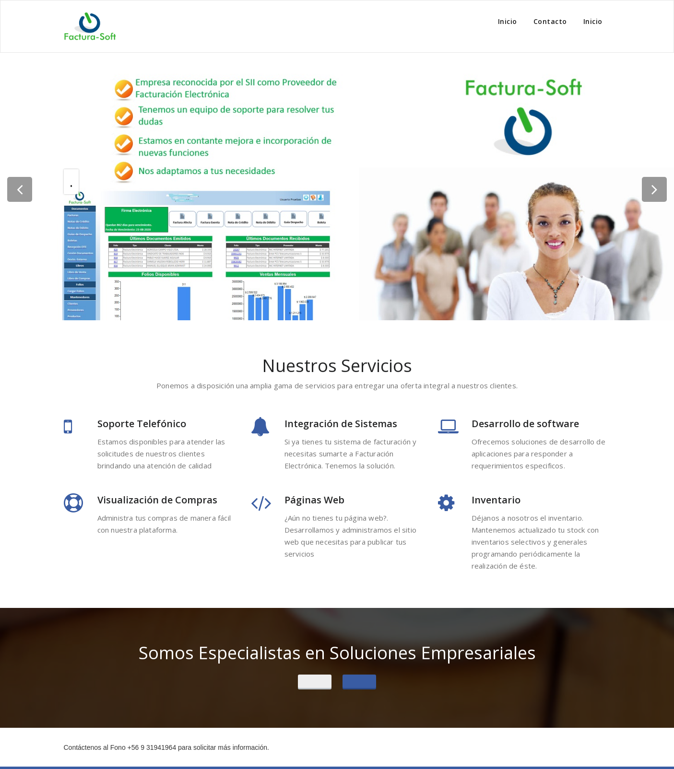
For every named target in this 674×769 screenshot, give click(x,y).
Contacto (550, 21)
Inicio (507, 21)
